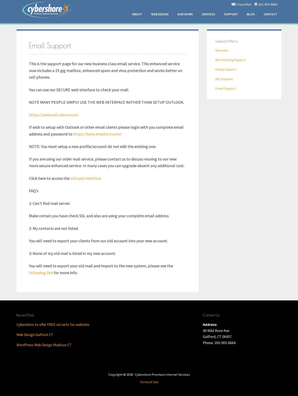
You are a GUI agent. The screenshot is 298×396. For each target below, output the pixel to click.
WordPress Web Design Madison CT (44, 344)
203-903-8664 (267, 4)
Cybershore (48, 9)
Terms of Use (149, 382)
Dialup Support (226, 69)
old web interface (85, 178)
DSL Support (224, 79)
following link (41, 272)
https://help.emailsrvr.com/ (97, 134)
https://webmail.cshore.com (53, 114)
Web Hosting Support (230, 60)
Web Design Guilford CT (35, 334)
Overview (221, 50)
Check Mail (243, 4)
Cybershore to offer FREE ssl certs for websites (53, 324)
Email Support (225, 88)
